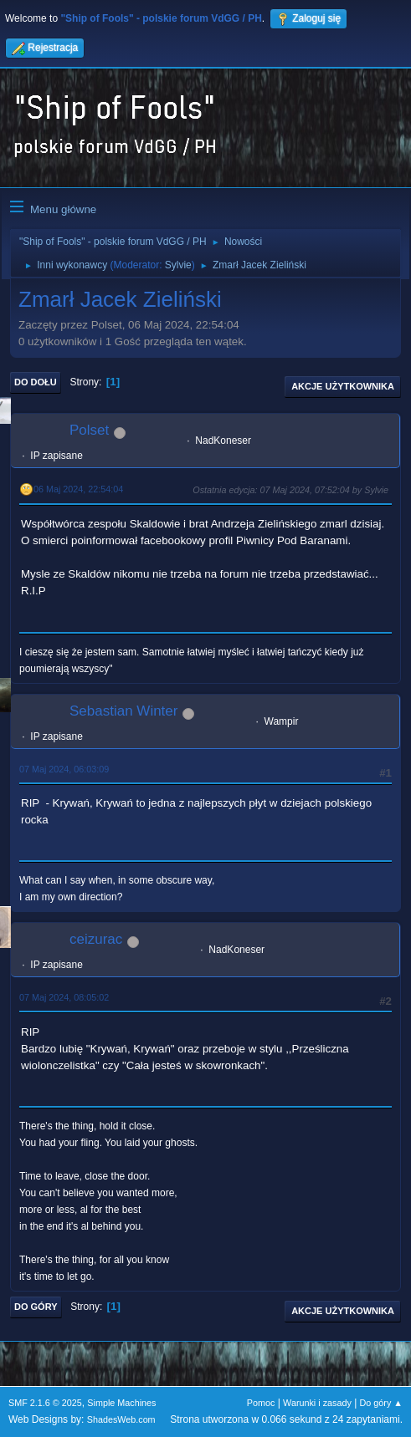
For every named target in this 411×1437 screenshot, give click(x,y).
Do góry (36, 1307)
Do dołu (35, 382)
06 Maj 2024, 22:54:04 (78, 489)
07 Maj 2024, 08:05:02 (64, 997)
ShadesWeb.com (121, 1419)
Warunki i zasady (317, 1403)
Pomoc (261, 1403)
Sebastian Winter (123, 711)
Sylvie (178, 265)
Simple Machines (121, 1403)
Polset (89, 430)
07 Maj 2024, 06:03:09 (64, 769)
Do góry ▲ (381, 1403)
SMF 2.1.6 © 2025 (45, 1403)
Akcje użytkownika (342, 386)
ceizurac (95, 939)
